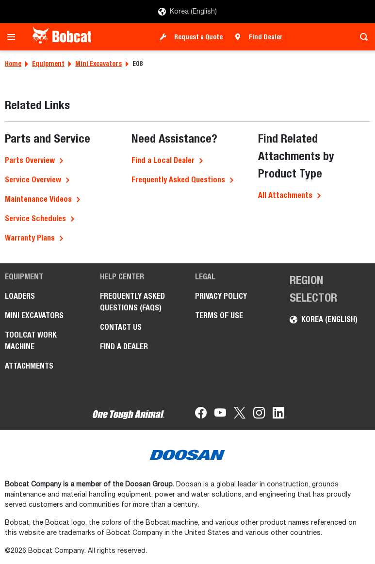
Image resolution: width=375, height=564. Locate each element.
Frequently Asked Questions (178, 179)
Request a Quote (198, 37)
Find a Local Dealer (163, 160)
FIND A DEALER (124, 346)
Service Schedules (35, 218)
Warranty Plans (30, 237)
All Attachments (285, 195)
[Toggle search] (361, 36)
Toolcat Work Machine (31, 340)
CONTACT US (121, 327)
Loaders (20, 296)
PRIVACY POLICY (221, 296)
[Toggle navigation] (13, 36)
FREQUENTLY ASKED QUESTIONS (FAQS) (132, 301)
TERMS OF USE (219, 315)
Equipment (48, 63)
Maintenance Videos (38, 199)
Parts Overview (30, 160)
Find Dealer (266, 37)
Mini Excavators (98, 63)
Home (13, 63)
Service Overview (33, 179)
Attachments (29, 366)
